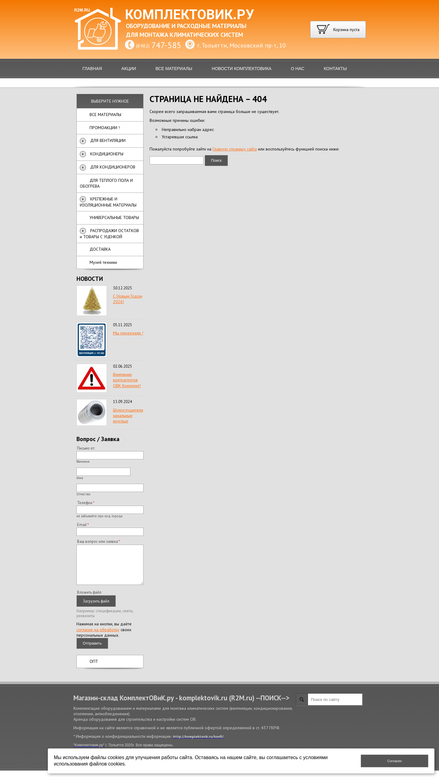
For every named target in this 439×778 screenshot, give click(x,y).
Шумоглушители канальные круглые (128, 415)
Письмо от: (86, 448)
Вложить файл (89, 599)
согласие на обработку (97, 637)
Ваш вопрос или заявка (97, 541)
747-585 (166, 45)
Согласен (394, 761)
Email (82, 524)
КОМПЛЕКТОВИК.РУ (189, 15)
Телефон (84, 502)
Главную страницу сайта (235, 149)
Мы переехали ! (128, 333)
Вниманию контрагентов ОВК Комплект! (127, 380)
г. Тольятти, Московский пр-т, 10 (241, 45)
